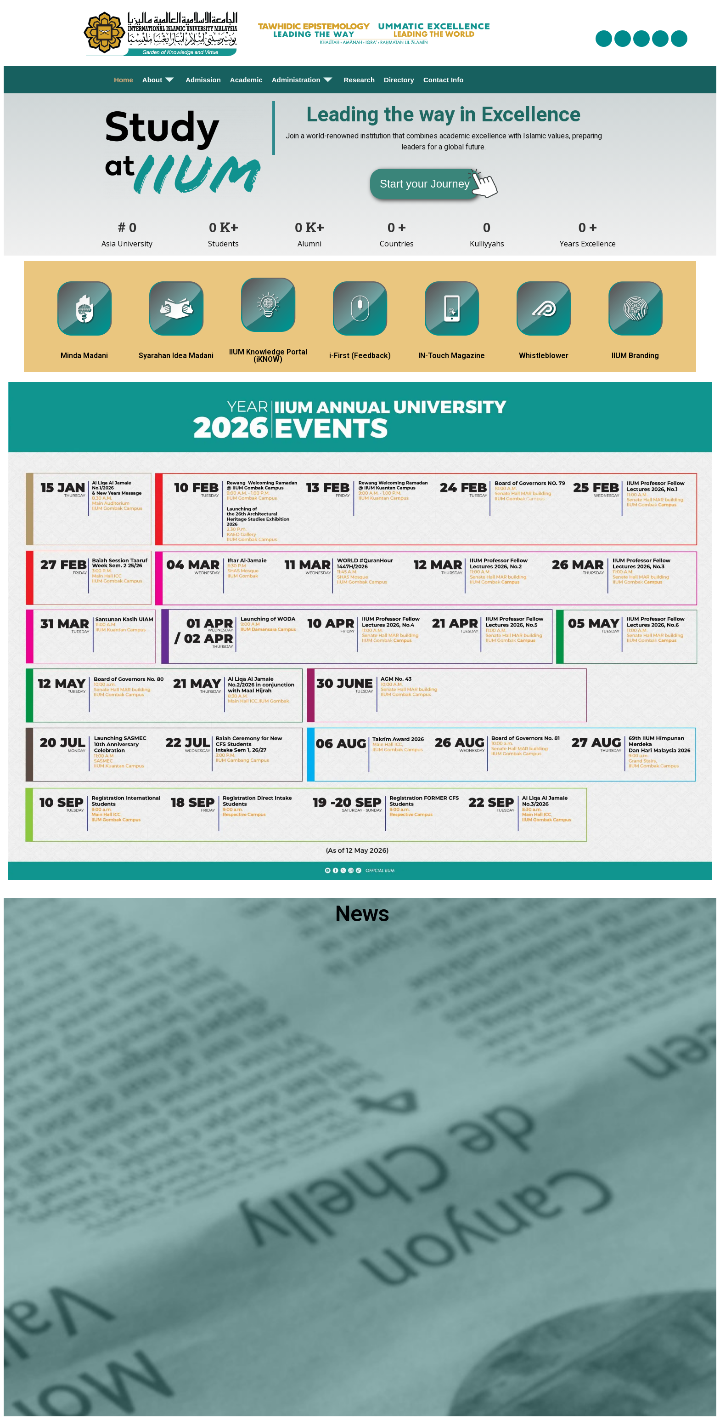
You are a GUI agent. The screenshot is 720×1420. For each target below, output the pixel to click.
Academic (246, 80)
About (159, 79)
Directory (399, 80)
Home (123, 80)
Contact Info (443, 80)
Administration (303, 79)
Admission (203, 80)
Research (359, 80)
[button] (424, 184)
